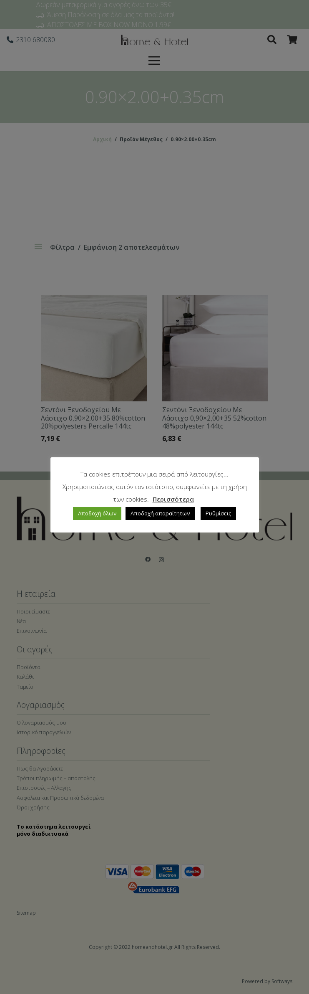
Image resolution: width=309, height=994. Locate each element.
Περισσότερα (173, 499)
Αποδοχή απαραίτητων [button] (160, 513)
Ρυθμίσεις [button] (218, 513)
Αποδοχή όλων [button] (97, 513)
